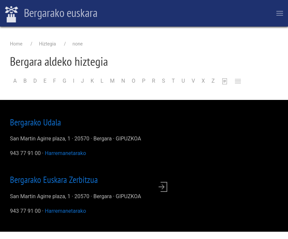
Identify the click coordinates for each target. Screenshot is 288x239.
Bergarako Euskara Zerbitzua (54, 180)
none (77, 43)
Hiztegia (47, 43)
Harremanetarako (65, 153)
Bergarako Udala (35, 122)
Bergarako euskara (51, 13)
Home (16, 43)
